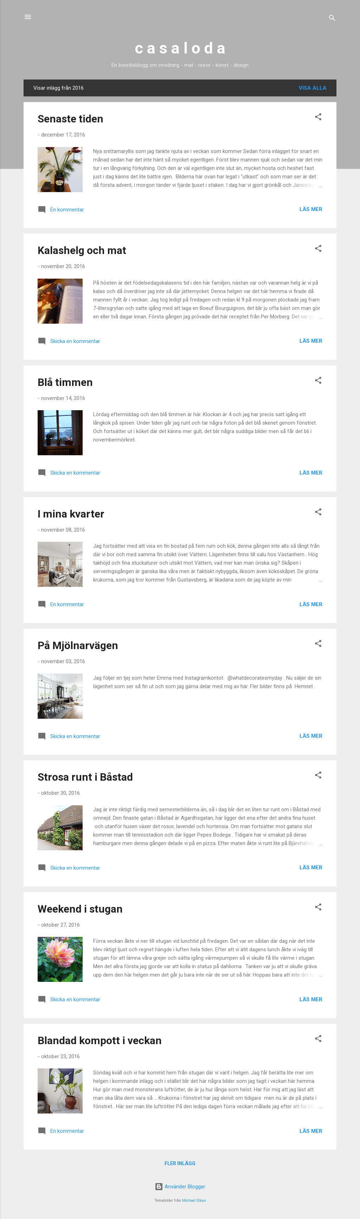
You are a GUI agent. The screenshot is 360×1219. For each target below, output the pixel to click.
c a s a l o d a (180, 48)
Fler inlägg (180, 1163)
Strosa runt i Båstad (85, 777)
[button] (318, 118)
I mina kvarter (71, 514)
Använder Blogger (180, 1186)
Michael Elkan (194, 1200)
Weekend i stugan (80, 909)
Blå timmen (65, 382)
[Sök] (332, 19)
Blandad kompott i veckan (100, 1040)
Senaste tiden (70, 119)
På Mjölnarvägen (78, 645)
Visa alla (313, 88)
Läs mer (311, 209)
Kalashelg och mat (82, 250)
